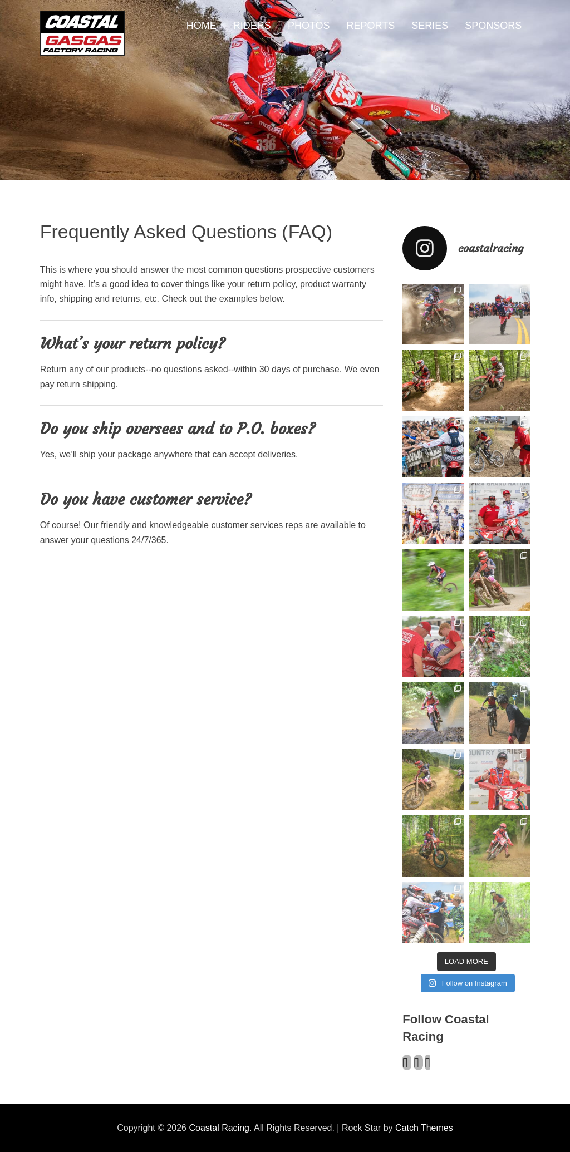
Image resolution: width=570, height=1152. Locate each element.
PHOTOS (309, 25)
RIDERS (252, 25)
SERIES (429, 25)
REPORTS (371, 25)
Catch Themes (424, 1128)
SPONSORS (493, 25)
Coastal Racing (219, 1128)
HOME (201, 25)
